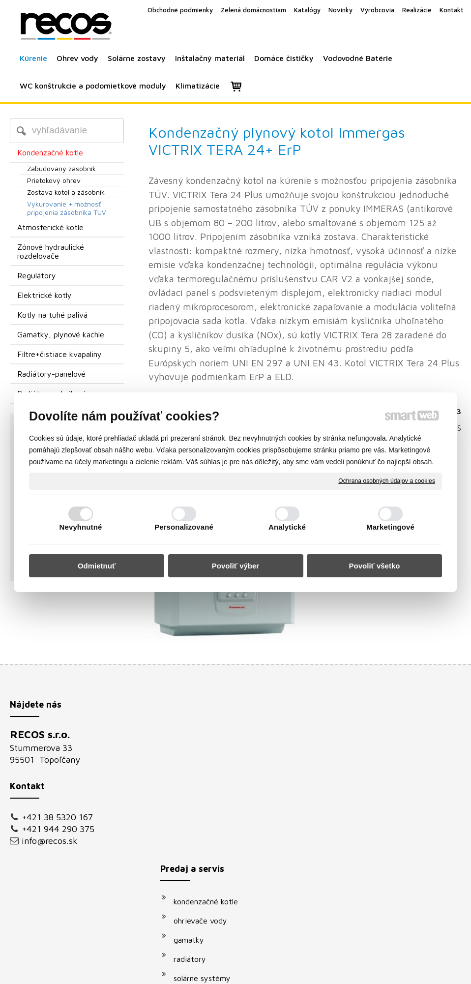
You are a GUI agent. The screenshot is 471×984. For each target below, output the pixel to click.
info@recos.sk (50, 840)
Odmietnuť (97, 566)
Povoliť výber (235, 566)
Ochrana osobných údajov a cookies (386, 480)
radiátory (194, 794)
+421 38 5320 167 (57, 817)
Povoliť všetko (374, 566)
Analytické (287, 527)
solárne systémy (207, 813)
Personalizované (183, 527)
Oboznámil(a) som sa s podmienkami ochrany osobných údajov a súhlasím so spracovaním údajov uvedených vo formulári (389, 862)
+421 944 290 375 (58, 829)
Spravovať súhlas (402, 970)
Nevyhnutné (80, 527)
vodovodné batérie (211, 833)
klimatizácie (199, 871)
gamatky (193, 775)
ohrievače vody (205, 756)
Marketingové (390, 527)
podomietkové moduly (217, 852)
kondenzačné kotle (210, 737)
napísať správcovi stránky (224, 970)
